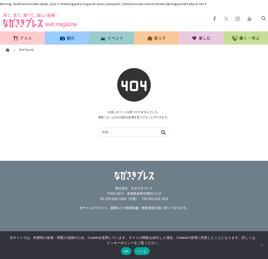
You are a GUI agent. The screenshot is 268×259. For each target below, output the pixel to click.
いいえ (142, 251)
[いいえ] (261, 245)
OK (126, 251)
